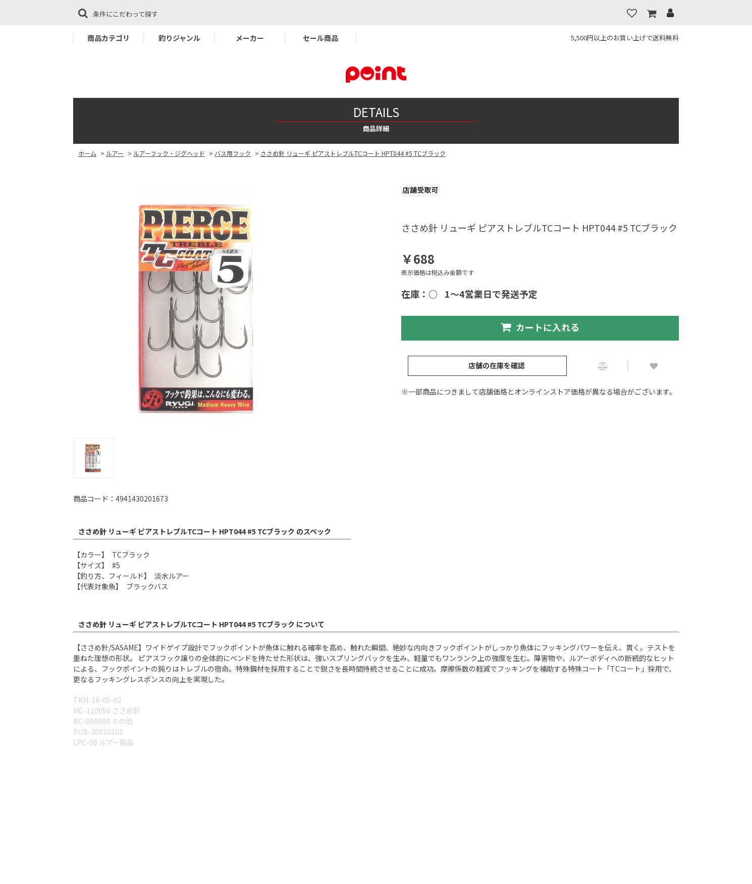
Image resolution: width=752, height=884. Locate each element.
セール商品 (320, 38)
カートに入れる (540, 327)
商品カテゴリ (108, 38)
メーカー (250, 38)
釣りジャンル (179, 38)
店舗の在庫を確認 (496, 365)
